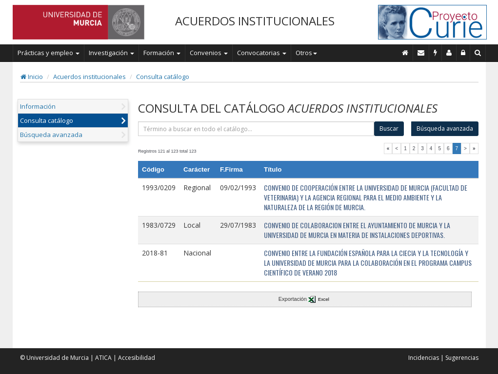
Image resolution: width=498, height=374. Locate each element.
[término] (256, 128)
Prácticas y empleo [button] (49, 52)
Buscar (388, 128)
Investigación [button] (111, 52)
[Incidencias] (435, 52)
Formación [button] (161, 52)
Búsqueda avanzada (51, 134)
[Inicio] (405, 52)
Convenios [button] (209, 52)
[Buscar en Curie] (478, 52)
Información (38, 106)
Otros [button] (306, 52)
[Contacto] (421, 52)
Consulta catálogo (162, 76)
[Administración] (463, 52)
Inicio (31, 76)
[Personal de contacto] (449, 52)
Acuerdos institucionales (89, 76)
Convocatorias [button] (261, 52)
